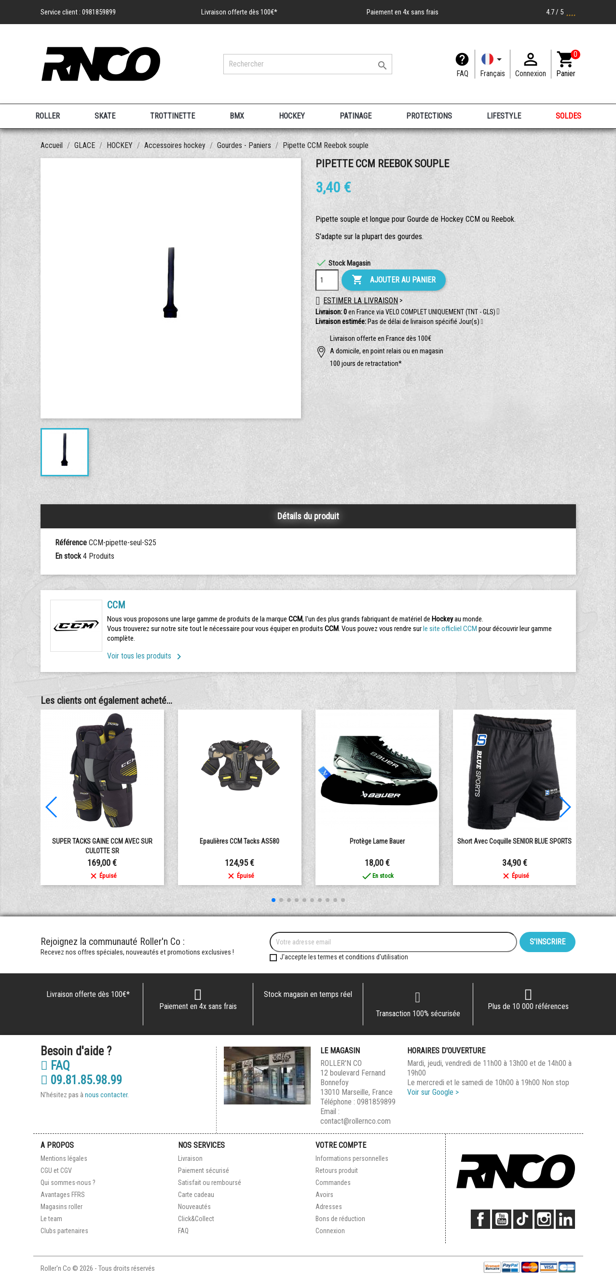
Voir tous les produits (146, 655)
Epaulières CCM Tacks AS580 (239, 841)
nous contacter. (107, 1094)
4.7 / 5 (561, 12)
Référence (71, 542)
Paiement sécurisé (203, 1170)
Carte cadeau (196, 1194)
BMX (237, 116)
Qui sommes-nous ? (68, 1182)
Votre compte (340, 1145)
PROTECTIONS (429, 116)
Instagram (544, 1219)
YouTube (501, 1219)
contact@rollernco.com (355, 1121)
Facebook (480, 1219)
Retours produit (336, 1170)
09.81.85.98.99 (81, 1080)
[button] (482, 322)
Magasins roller (61, 1207)
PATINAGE (355, 116)
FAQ (462, 73)
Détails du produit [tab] (308, 516)
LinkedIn (565, 1219)
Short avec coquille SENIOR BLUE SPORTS (514, 841)
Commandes (333, 1182)
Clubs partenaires (64, 1231)
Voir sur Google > (433, 1092)
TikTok (523, 1219)
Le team (51, 1219)
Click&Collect (196, 1219)
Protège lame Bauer (377, 841)
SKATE (105, 116)
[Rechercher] (307, 64)
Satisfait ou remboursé (209, 1182)
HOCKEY (292, 116)
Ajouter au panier (394, 280)
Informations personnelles (351, 1158)
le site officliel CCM (450, 628)
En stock (68, 556)
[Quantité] (327, 280)
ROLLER (47, 116)
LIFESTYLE (504, 116)
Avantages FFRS (63, 1194)
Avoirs (324, 1194)
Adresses (328, 1207)
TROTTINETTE (172, 116)
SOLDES (568, 116)
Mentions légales (64, 1158)
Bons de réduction (340, 1219)
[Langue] (492, 64)
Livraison (190, 1158)
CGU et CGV (56, 1170)
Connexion (330, 1231)
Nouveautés (194, 1207)
